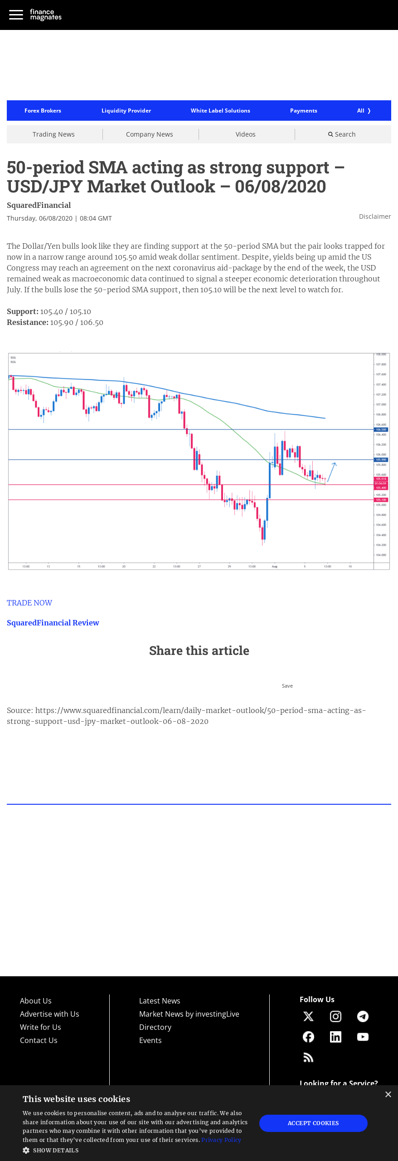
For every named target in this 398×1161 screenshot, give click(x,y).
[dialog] (199, 1123)
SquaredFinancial (39, 205)
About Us (36, 1001)
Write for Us (40, 1027)
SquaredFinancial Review (53, 622)
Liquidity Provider (126, 110)
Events (150, 1040)
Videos (246, 134)
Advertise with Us (49, 1014)
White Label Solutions (220, 110)
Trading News (54, 134)
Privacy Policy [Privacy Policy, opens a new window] (221, 1139)
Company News (149, 134)
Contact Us (39, 1040)
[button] (136, 1149)
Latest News (159, 1001)
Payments (303, 110)
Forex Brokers (42, 110)
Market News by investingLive (189, 1014)
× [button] (387, 1095)
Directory (155, 1027)
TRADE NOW (29, 602)
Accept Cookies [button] (313, 1123)
